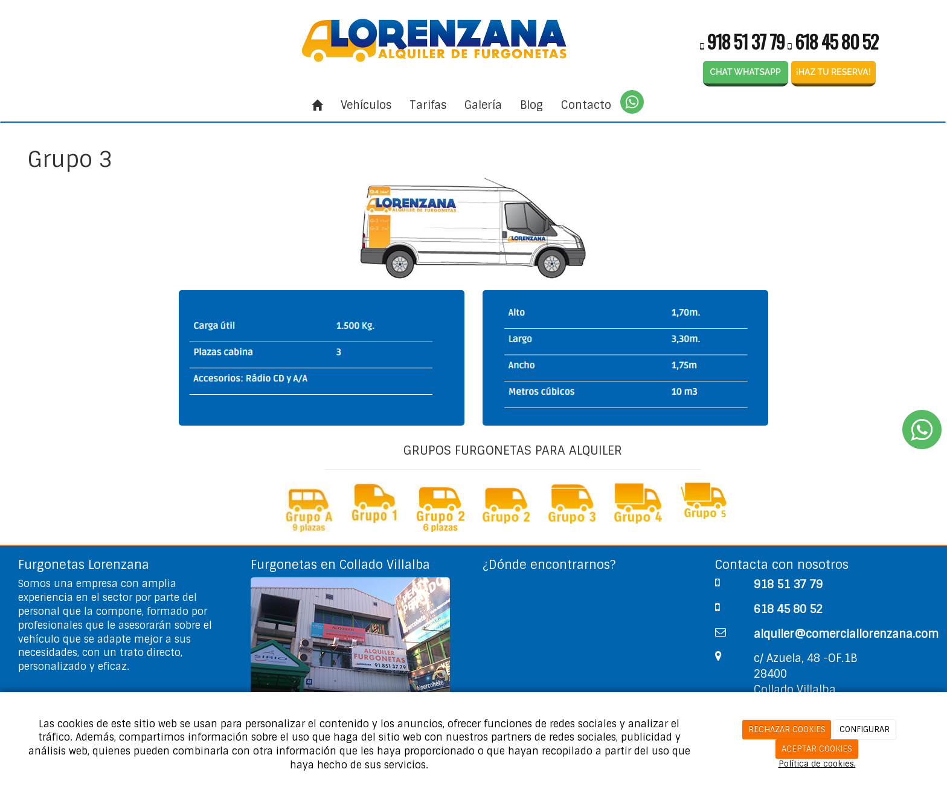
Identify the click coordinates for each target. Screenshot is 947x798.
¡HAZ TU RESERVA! (833, 72)
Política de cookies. (817, 764)
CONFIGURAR (864, 729)
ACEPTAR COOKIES (817, 749)
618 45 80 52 (836, 41)
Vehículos (366, 105)
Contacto (586, 105)
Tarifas (427, 105)
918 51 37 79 (746, 41)
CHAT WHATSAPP (745, 72)
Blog (531, 105)
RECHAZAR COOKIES (787, 729)
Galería (483, 105)
